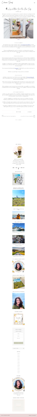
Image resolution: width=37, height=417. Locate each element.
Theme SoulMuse (32, 415)
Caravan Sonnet (7, 2)
